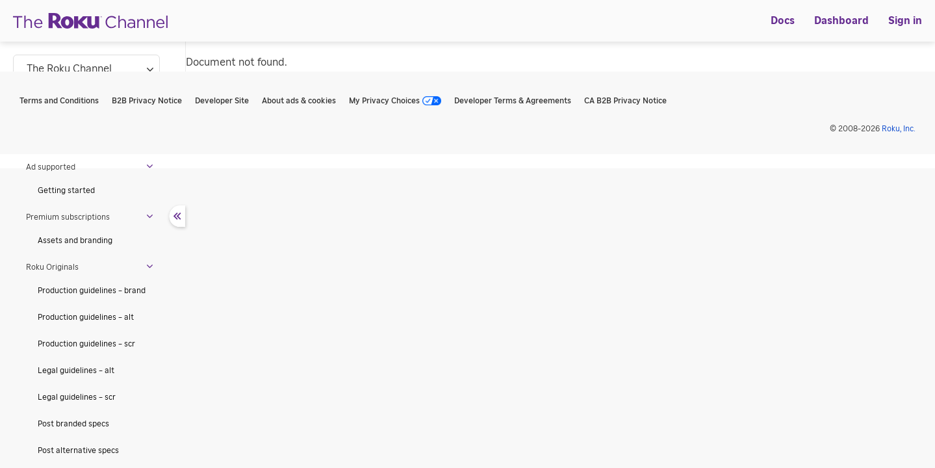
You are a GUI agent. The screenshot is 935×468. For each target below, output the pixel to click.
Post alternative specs (78, 450)
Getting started (66, 190)
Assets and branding (75, 240)
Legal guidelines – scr (77, 397)
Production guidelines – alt (86, 317)
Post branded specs (73, 424)
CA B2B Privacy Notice (625, 101)
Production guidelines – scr (86, 344)
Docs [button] (783, 21)
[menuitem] (782, 21)
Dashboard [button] (841, 21)
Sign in (905, 21)
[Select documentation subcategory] (86, 69)
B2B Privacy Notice (147, 101)
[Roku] (90, 21)
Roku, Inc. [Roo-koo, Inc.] (899, 129)
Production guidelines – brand (92, 290)
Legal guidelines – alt (76, 370)
